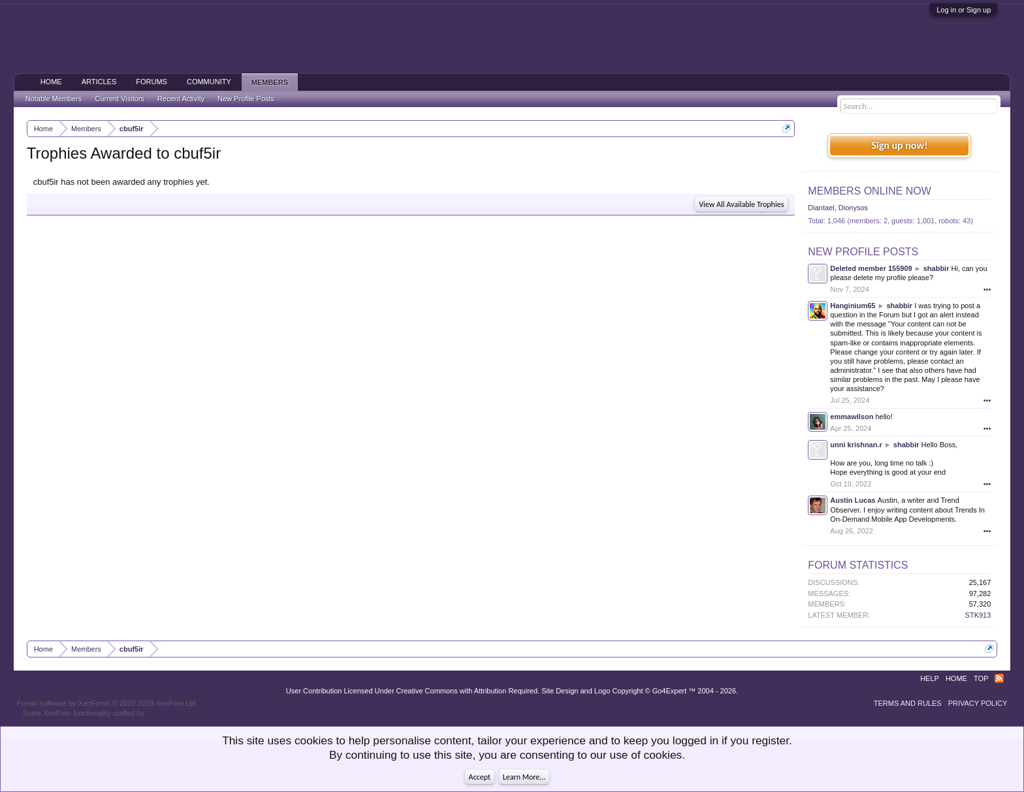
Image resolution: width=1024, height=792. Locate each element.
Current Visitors (120, 99)
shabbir (936, 268)
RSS (999, 678)
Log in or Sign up (963, 10)
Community (209, 82)
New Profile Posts (863, 251)
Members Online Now (869, 191)
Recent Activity (180, 99)
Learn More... (524, 777)
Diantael (821, 208)
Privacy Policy (978, 703)
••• (987, 289)
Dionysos (853, 208)
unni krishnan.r (856, 445)
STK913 (978, 615)
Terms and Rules (908, 703)
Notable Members (53, 99)
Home (51, 82)
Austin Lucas (852, 500)
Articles (99, 82)
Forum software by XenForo (107, 703)
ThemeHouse (167, 713)
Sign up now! (899, 145)
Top (981, 678)
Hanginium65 (852, 305)
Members (269, 82)
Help (929, 678)
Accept (479, 777)
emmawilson (851, 416)
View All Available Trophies (741, 204)
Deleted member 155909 (871, 268)
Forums (151, 82)
